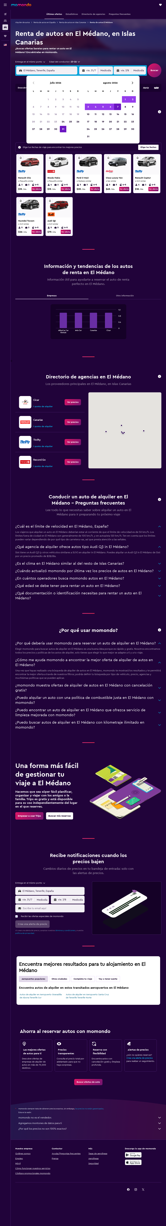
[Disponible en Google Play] (133, 1155)
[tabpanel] (88, 324)
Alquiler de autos (22, 22)
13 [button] (33, 114)
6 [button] (33, 107)
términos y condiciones (65, 930)
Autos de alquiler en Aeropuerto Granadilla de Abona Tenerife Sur (41, 996)
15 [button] (48, 114)
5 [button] (78, 99)
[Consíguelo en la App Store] (133, 1162)
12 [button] (78, 107)
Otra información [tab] (125, 296)
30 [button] (55, 129)
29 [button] (48, 129)
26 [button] (78, 121)
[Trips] (5, 36)
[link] (73, 402)
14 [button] (41, 114)
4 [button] (70, 99)
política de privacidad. (25, 933)
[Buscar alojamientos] (5, 21)
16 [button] (56, 114)
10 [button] (63, 107)
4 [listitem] (49, 184)
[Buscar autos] (5, 27)
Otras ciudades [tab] (59, 979)
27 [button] (33, 129)
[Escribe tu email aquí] (52, 908)
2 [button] (55, 99)
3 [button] (63, 99)
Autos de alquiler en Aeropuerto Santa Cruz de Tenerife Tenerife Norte (87, 996)
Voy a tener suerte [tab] (108, 979)
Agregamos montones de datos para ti (89, 1123)
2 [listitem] (20, 184)
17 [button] (63, 114)
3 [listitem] (85, 184)
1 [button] (48, 99)
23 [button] (55, 121)
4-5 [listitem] (35, 184)
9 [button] (55, 107)
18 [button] (70, 114)
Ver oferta (36, 189)
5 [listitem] (79, 184)
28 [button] (40, 129)
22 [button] (48, 121)
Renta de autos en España (44, 22)
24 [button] (63, 121)
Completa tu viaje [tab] (83, 979)
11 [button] (70, 107)
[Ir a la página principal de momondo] (21, 4)
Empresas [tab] (52, 296)
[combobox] (30, 61)
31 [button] (63, 129)
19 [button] (78, 114)
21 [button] (41, 121)
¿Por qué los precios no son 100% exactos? (89, 1129)
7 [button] (40, 107)
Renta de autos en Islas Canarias (72, 22)
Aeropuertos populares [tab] (33, 979)
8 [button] (48, 107)
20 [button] (33, 121)
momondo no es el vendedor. (89, 1117)
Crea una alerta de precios (139, 1058)
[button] (5, 4)
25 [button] (70, 121)
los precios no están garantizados (89, 1109)
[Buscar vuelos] (5, 14)
